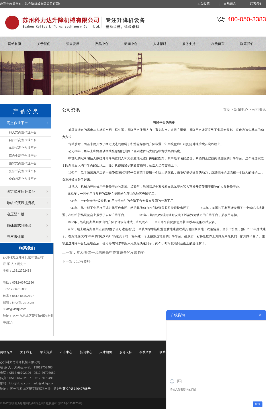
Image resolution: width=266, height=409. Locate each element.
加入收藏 (206, 4)
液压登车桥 (15, 214)
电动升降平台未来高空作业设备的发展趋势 (111, 252)
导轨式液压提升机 (21, 203)
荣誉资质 (72, 44)
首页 (226, 109)
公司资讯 (259, 109)
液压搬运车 (15, 237)
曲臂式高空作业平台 (23, 163)
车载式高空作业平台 (23, 148)
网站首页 (14, 44)
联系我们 (256, 4)
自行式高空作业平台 (23, 140)
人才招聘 (159, 44)
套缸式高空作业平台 (23, 171)
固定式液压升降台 (21, 191)
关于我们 (43, 44)
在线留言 (233, 4)
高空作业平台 (17, 123)
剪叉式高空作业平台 (23, 132)
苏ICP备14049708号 (77, 388)
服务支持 (189, 44)
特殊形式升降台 (19, 225)
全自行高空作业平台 (23, 179)
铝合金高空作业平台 (23, 155)
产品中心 (101, 44)
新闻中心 (130, 44)
